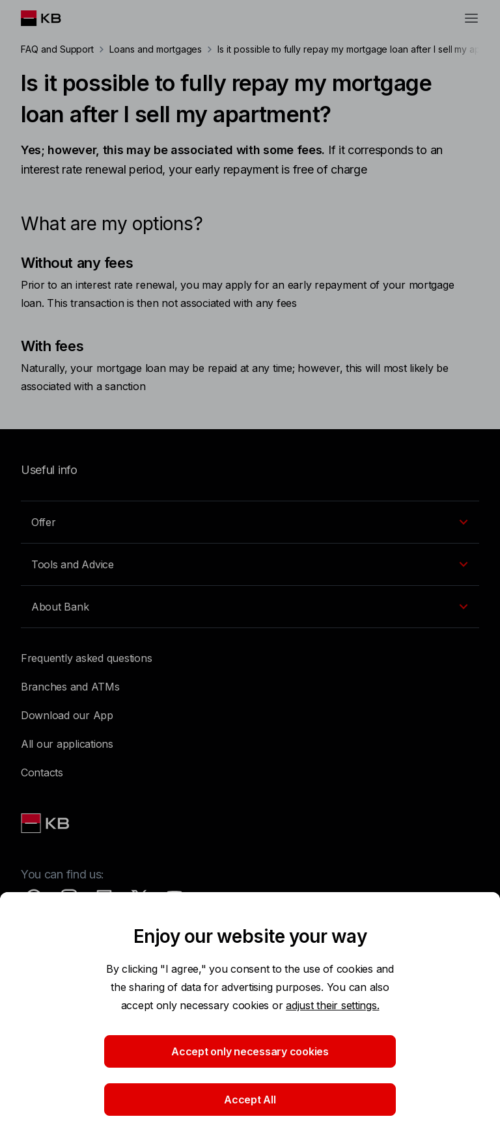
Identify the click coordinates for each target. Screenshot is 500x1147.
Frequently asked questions (86, 658)
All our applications (67, 743)
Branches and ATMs (70, 686)
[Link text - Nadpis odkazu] (46, 823)
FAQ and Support (57, 49)
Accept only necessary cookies (250, 1051)
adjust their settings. (332, 1005)
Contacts (42, 772)
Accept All (249, 1099)
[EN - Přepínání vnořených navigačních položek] (250, 522)
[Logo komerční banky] (51, 18)
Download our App (67, 715)
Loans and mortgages (155, 49)
